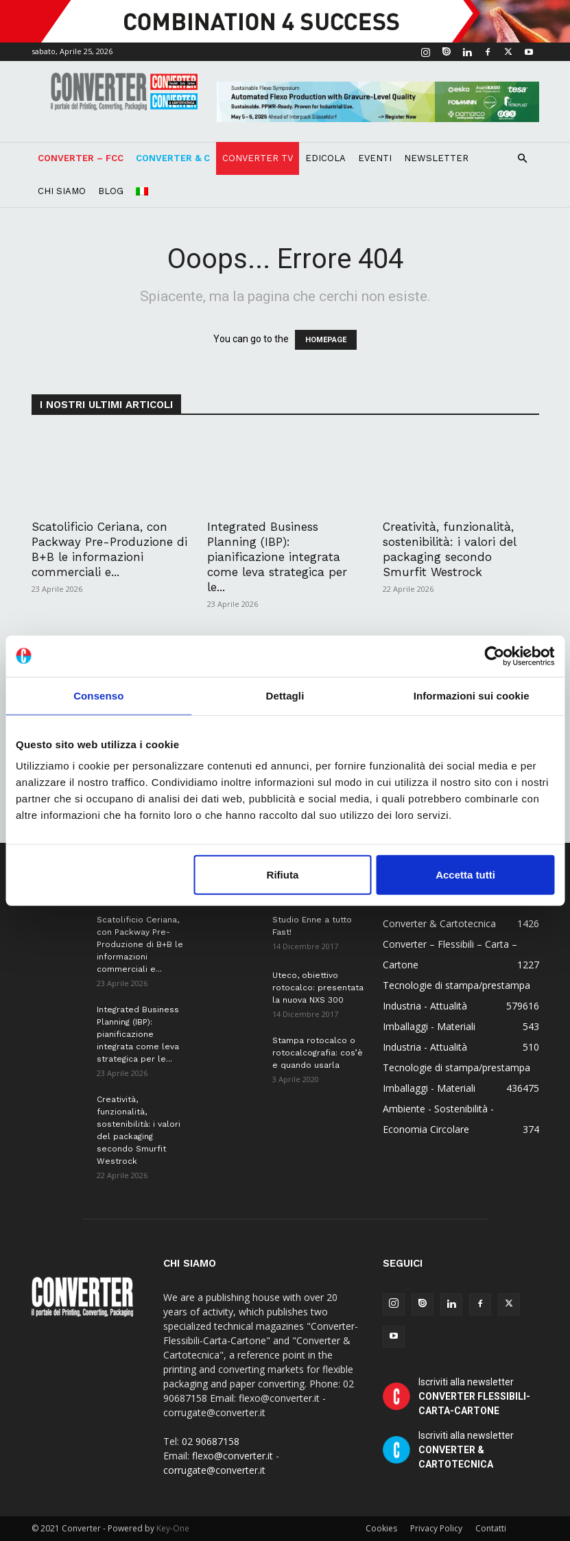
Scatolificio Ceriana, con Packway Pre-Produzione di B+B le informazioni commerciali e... (140, 944)
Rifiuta (283, 875)
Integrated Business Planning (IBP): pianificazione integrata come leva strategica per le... (277, 557)
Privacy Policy (436, 1528)
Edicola (325, 158)
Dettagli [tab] (285, 695)
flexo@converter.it (232, 1455)
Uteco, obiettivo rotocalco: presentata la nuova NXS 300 (318, 987)
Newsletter (436, 158)
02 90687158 (210, 1441)
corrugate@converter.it (214, 1470)
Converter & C (173, 158)
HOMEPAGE (325, 339)
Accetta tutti (465, 875)
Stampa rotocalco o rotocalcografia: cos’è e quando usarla (317, 1053)
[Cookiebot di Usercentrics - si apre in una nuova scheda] (494, 655)
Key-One (172, 1528)
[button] (522, 158)
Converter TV (257, 158)
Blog (110, 191)
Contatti (490, 1528)
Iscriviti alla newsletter (474, 1396)
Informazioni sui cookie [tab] (472, 695)
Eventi (375, 158)
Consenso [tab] (98, 695)
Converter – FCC (80, 158)
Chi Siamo (62, 191)
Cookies (381, 1528)
